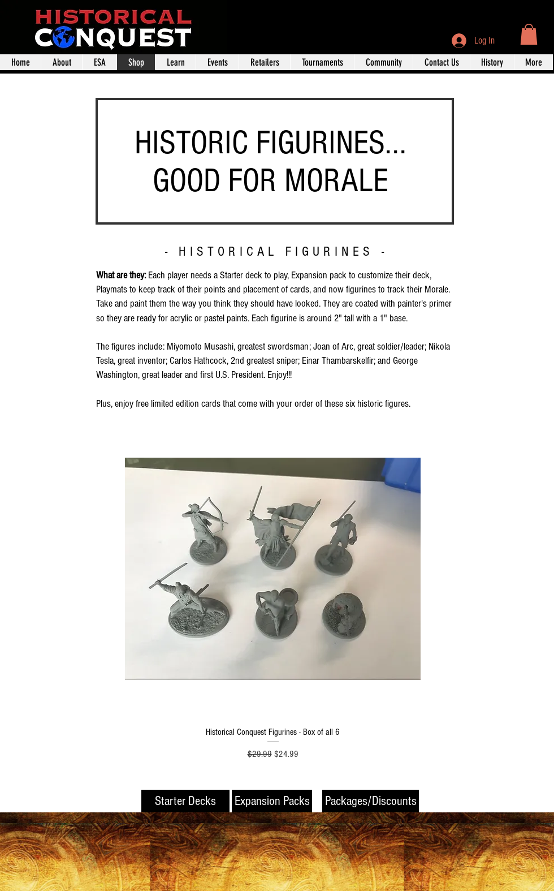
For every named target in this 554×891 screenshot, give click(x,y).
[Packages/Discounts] (370, 801)
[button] (529, 34)
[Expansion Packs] (272, 801)
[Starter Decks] (185, 801)
